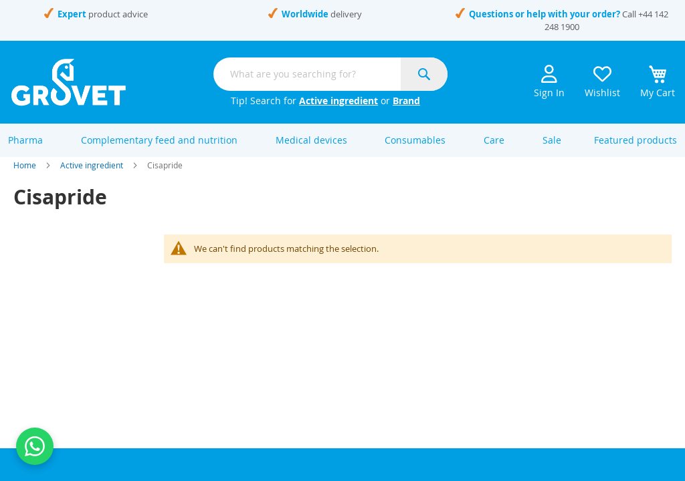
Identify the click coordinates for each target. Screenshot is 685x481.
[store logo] (68, 82)
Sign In (549, 82)
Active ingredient (338, 100)
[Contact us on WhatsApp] (35, 446)
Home (24, 179)
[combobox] (330, 74)
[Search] (424, 74)
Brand (406, 100)
